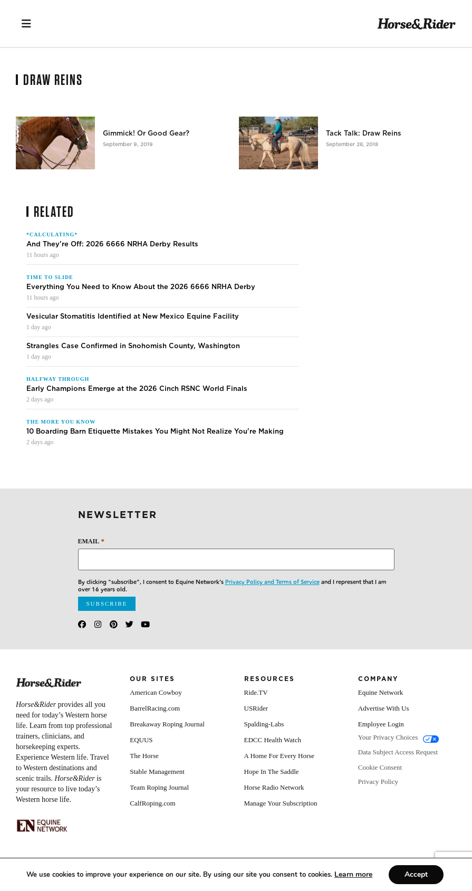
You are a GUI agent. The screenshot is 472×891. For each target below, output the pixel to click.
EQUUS (141, 740)
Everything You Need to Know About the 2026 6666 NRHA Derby (140, 287)
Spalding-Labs (264, 724)
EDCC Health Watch (272, 740)
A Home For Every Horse (279, 756)
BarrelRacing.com (155, 708)
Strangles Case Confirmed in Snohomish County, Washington (133, 346)
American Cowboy (156, 692)
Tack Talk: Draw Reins (363, 133)
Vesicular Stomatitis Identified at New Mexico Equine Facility (132, 316)
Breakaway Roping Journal (167, 724)
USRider (256, 708)
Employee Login (381, 724)
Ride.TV (256, 692)
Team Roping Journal (159, 787)
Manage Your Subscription (280, 803)
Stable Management (157, 771)
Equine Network (380, 692)
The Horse (144, 756)
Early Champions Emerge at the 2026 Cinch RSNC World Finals (136, 388)
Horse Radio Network (274, 787)
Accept (416, 874)
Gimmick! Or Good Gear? (146, 133)
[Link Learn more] (353, 874)
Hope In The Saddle (271, 771)
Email (91, 541)
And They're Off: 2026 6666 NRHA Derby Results (112, 244)
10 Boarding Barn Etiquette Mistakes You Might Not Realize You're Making (155, 431)
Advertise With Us (383, 708)
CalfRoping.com (152, 803)
